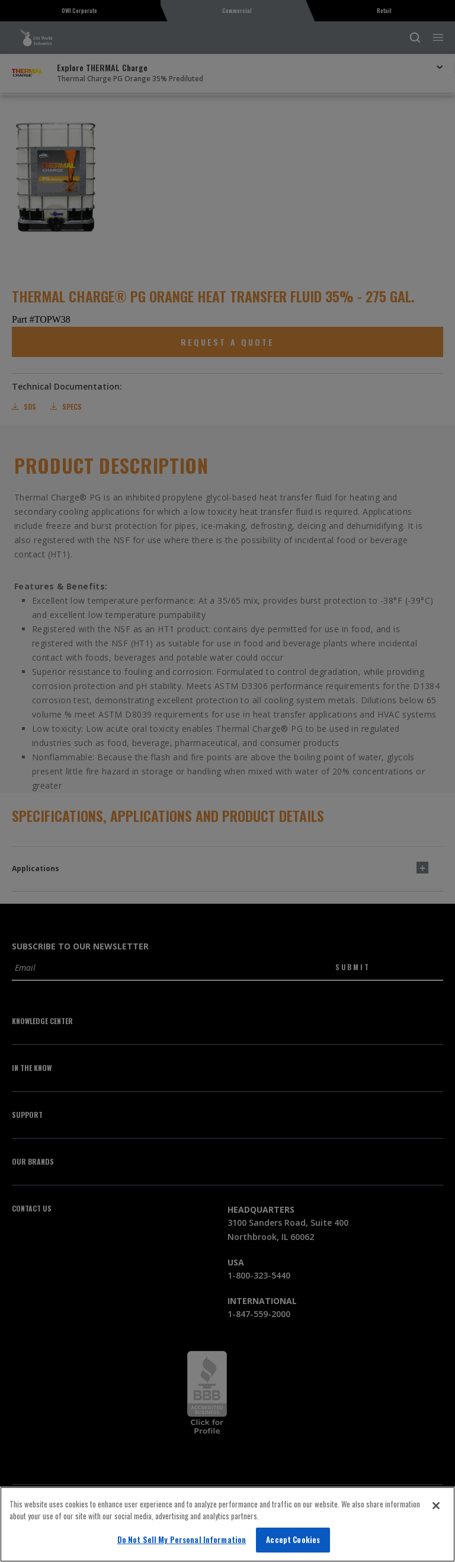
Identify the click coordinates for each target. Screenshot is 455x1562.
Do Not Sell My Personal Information (181, 1539)
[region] (227, 1524)
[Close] (436, 1506)
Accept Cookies (293, 1539)
